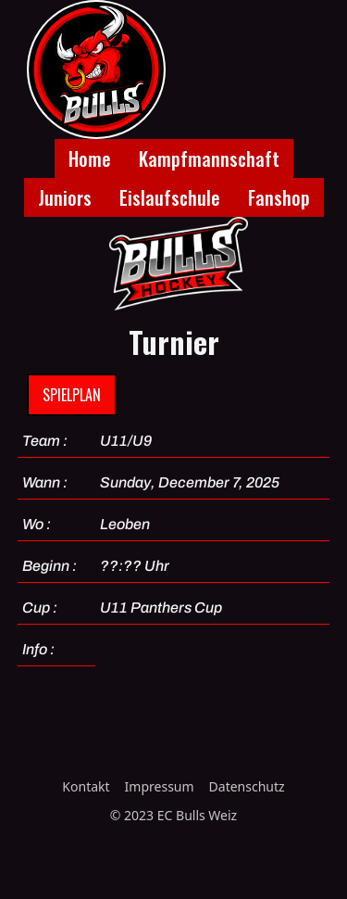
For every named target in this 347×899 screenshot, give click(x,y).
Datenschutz (247, 786)
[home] (92, 69)
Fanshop (279, 197)
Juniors (65, 197)
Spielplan (72, 395)
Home (89, 158)
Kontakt (85, 786)
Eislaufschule (169, 197)
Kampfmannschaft (209, 158)
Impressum (159, 786)
